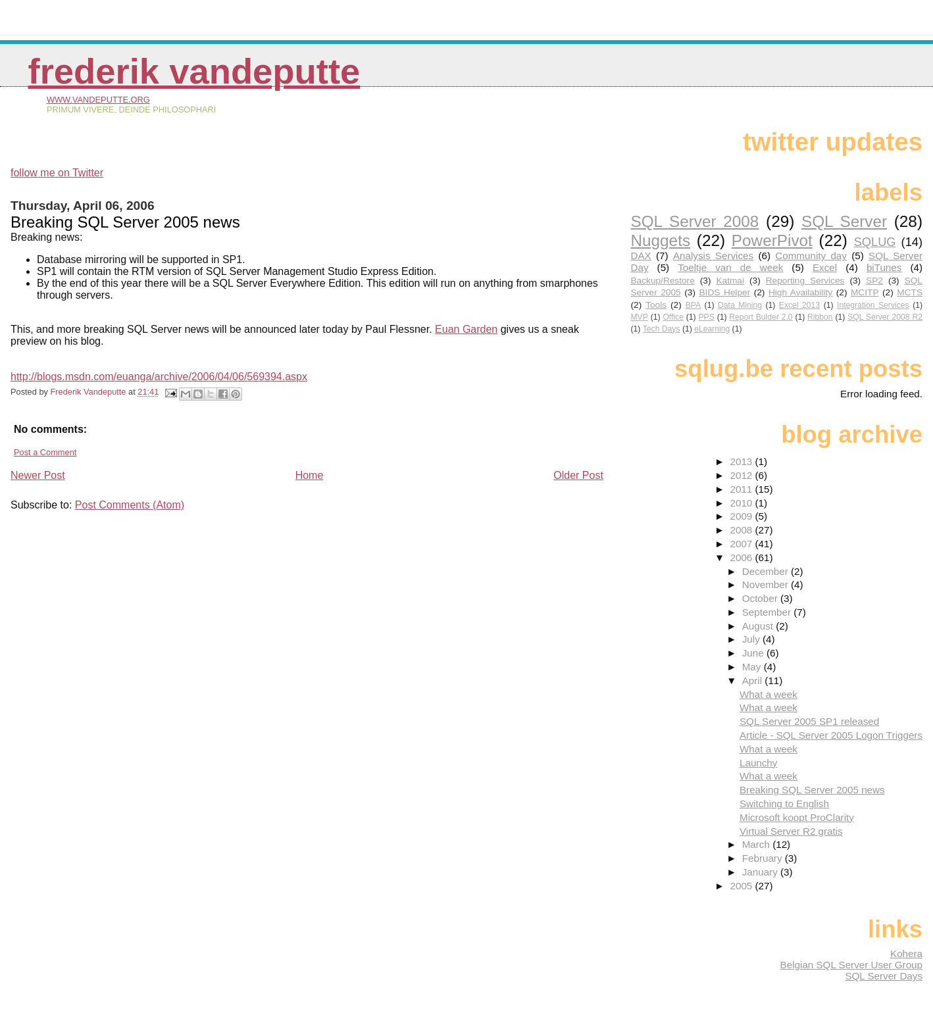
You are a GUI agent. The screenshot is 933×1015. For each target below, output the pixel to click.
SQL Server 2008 (694, 221)
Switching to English (784, 803)
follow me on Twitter (57, 172)
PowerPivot (772, 240)
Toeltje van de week (730, 267)
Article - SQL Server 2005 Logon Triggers (831, 735)
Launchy (758, 762)
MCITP (865, 292)
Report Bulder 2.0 (760, 317)
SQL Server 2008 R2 (884, 317)
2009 (742, 516)
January (761, 872)
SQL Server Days (883, 975)
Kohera (906, 953)
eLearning (712, 329)
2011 (742, 489)
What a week (768, 694)
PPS (706, 317)
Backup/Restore (662, 280)
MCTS (909, 292)
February (763, 858)
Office (673, 317)
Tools (656, 305)
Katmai (730, 280)
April (753, 680)
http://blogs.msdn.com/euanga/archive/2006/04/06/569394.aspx (159, 376)
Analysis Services (713, 255)
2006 (742, 557)
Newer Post (38, 475)
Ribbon (820, 317)
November (766, 584)
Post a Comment (45, 452)
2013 (742, 461)
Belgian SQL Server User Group (851, 964)
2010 (742, 502)
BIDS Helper (724, 292)
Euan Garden (466, 329)
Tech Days (661, 329)
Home (309, 475)
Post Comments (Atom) (129, 504)
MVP (638, 317)
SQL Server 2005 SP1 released (809, 721)
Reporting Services (805, 280)
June (754, 652)
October (761, 598)
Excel (825, 267)
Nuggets (660, 240)
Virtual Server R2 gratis (791, 831)
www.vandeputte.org (98, 100)
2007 (742, 543)
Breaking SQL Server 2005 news (812, 789)
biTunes (884, 267)
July (752, 639)
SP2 (874, 280)
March (757, 844)
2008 (742, 529)
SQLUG (875, 242)
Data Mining (740, 305)
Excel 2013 (799, 305)
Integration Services (873, 305)
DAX (640, 255)
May (753, 666)
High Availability (800, 292)
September (768, 612)
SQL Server (844, 221)
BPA (693, 305)
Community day (811, 255)
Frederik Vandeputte (194, 71)
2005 (742, 885)
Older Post (578, 475)
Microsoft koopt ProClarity (797, 817)
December (766, 571)
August (759, 625)
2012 (742, 475)
